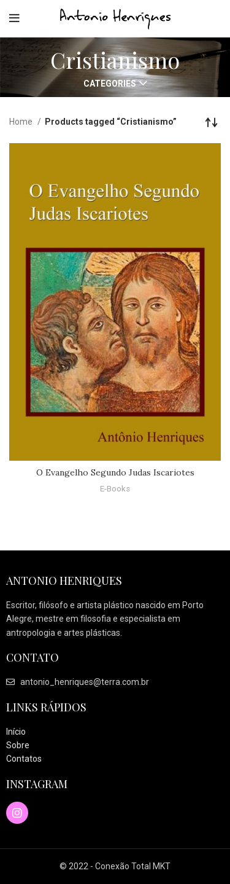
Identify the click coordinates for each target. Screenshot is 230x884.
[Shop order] (211, 121)
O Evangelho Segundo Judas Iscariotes (115, 472)
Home (21, 122)
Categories (109, 83)
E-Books (115, 488)
